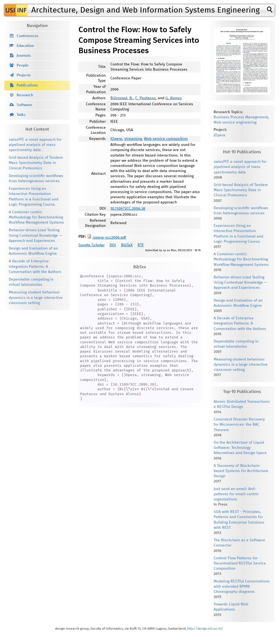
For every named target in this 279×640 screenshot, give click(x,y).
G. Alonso (173, 98)
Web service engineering (235, 122)
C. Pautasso (145, 98)
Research (25, 95)
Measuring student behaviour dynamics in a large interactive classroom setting (36, 297)
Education (25, 46)
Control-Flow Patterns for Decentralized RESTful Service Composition (240, 563)
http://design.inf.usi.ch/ (205, 628)
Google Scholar (91, 245)
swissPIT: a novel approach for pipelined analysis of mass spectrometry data (35, 145)
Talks (21, 115)
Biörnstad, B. (121, 98)
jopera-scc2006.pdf (109, 237)
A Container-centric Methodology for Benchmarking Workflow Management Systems (36, 217)
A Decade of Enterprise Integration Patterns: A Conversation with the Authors (35, 266)
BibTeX (127, 245)
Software (24, 105)
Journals (24, 56)
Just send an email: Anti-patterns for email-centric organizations (236, 494)
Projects (24, 75)
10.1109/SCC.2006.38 (127, 209)
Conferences (27, 36)
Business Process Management (241, 117)
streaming (133, 139)
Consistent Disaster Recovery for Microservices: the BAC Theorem (239, 424)
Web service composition (166, 139)
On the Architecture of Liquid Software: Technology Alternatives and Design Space (240, 448)
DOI (113, 245)
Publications (27, 85)
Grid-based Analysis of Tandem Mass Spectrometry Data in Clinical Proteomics (36, 163)
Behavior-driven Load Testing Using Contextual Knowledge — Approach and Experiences (35, 235)
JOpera (116, 139)
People (23, 65)
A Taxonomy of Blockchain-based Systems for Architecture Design (241, 471)
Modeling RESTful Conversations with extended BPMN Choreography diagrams (242, 586)
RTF (141, 245)
